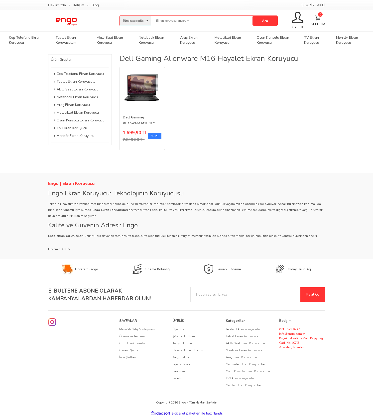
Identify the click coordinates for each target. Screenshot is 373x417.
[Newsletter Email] (257, 294)
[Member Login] (297, 21)
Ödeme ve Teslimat (132, 336)
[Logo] (66, 21)
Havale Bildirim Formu (187, 350)
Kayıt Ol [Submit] (312, 294)
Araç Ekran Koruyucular (241, 357)
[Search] (214, 21)
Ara (265, 20)
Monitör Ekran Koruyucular (243, 385)
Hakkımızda (57, 5)
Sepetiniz (178, 378)
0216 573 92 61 (290, 329)
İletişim (78, 5)
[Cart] (318, 21)
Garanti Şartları (129, 350)
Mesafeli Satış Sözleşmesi (137, 329)
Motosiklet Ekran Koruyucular (245, 364)
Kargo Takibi (180, 357)
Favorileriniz (180, 371)
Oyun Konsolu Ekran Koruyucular (248, 371)
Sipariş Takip (181, 364)
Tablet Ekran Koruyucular (242, 336)
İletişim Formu (182, 343)
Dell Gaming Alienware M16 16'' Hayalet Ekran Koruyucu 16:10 (139, 120)
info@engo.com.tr (292, 334)
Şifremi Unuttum (183, 336)
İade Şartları (127, 357)
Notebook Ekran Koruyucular (244, 350)
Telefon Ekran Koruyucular (243, 329)
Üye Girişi (178, 329)
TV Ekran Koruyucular (240, 378)
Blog (95, 5)
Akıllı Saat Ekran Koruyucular (245, 343)
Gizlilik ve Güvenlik (132, 343)
